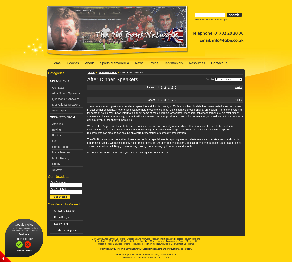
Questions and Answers (138, 239)
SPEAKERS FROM (62, 117)
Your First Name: (59, 182)
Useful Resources (133, 243)
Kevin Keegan (62, 217)
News (160, 243)
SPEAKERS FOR (61, 81)
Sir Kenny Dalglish (64, 210)
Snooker (57, 169)
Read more (24, 234)
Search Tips (221, 19)
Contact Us (180, 243)
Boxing (56, 129)
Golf (54, 141)
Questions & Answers (65, 99)
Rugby (56, 163)
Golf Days (58, 87)
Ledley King (61, 223)
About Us (169, 243)
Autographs (59, 110)
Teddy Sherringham (65, 230)
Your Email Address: (60, 189)
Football (57, 135)
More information (24, 250)
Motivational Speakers (66, 104)
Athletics (57, 124)
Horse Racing (60, 146)
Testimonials (149, 243)
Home (91, 72)
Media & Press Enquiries (110, 243)
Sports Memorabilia (188, 241)
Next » (238, 87)
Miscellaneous (61, 152)
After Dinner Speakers (66, 93)
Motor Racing (60, 158)
